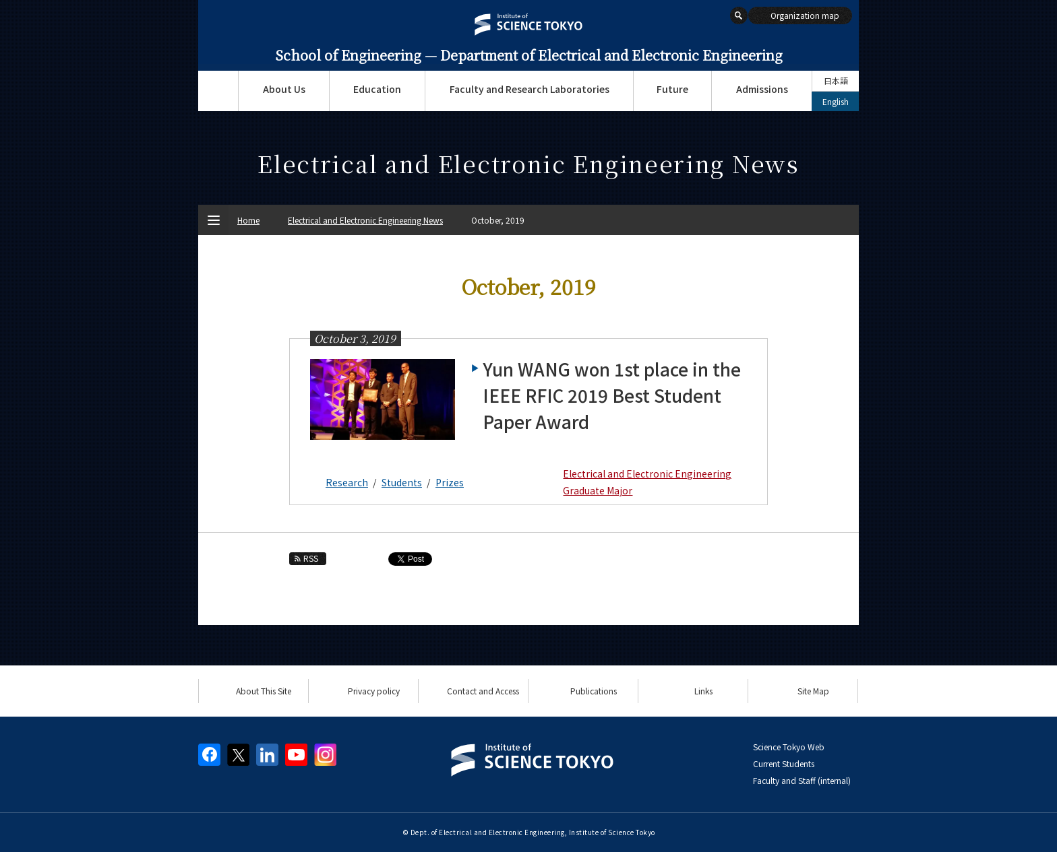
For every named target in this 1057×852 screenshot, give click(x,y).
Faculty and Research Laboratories (529, 89)
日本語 (836, 80)
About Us (284, 89)
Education (377, 89)
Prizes (449, 482)
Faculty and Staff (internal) (802, 780)
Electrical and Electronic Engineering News (365, 220)
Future (672, 89)
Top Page (218, 91)
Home (248, 220)
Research (347, 482)
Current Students (783, 763)
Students (402, 482)
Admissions (762, 89)
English (835, 101)
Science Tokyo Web (788, 746)
